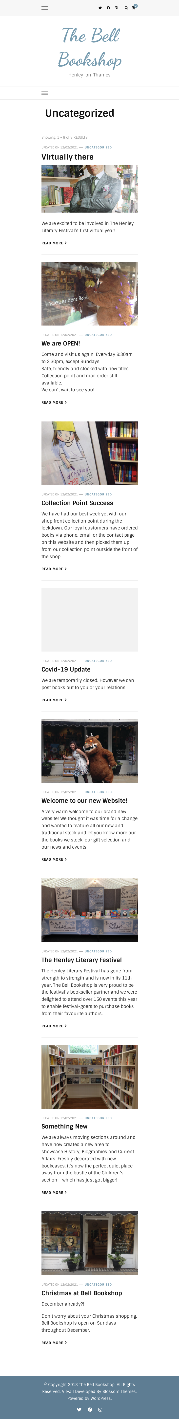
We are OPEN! (60, 343)
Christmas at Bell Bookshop (81, 1293)
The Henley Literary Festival (81, 960)
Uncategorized (98, 147)
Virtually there (67, 157)
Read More (54, 243)
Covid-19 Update (66, 669)
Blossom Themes (119, 1391)
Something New (64, 1126)
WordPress (101, 1398)
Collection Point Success (77, 503)
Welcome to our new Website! (84, 800)
